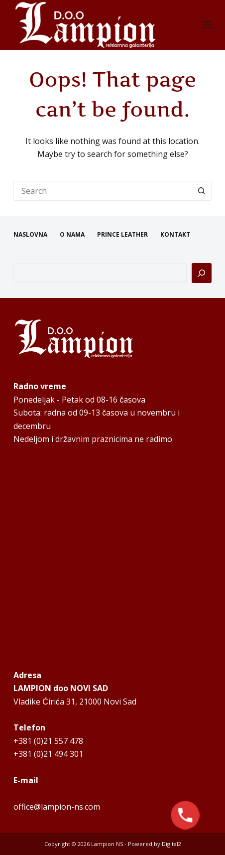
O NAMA (72, 235)
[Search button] (202, 191)
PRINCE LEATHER (122, 235)
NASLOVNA (30, 235)
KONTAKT (175, 235)
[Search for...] (102, 191)
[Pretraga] (202, 273)
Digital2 (171, 844)
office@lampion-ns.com (56, 806)
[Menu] (207, 24)
